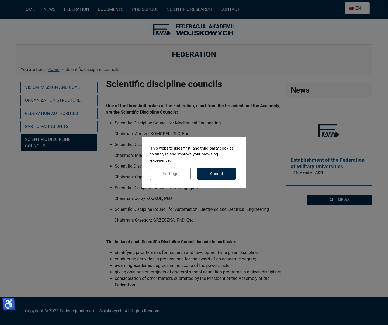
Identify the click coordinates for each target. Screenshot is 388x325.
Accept (216, 173)
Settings (170, 173)
